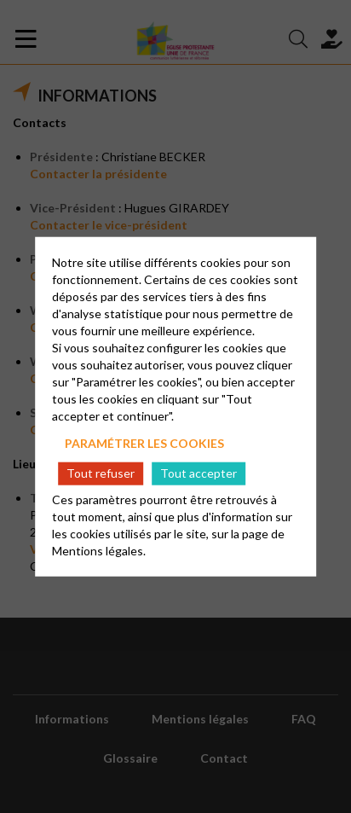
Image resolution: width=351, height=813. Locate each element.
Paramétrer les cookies (144, 442)
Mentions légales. (99, 550)
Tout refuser (100, 473)
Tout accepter (198, 473)
